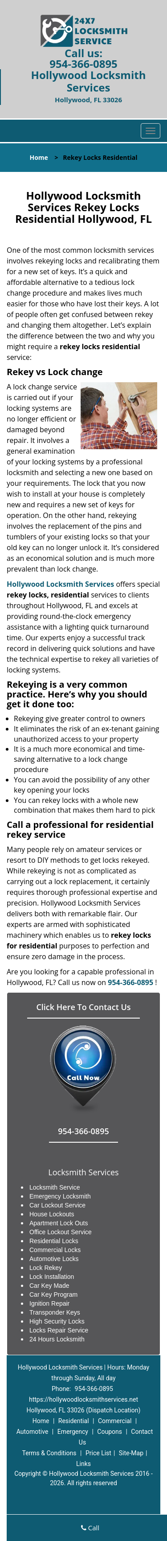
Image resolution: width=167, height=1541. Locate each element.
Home (38, 157)
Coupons (109, 1431)
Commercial (114, 1420)
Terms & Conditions (49, 1453)
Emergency (72, 1431)
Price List (98, 1453)
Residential (73, 1420)
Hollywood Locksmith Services (60, 584)
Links (83, 1463)
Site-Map (131, 1453)
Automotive (32, 1431)
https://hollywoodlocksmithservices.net (83, 1399)
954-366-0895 (83, 63)
